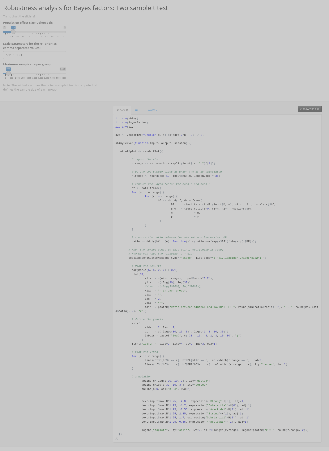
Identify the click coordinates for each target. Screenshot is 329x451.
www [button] (153, 110)
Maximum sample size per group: (27, 64)
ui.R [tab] (138, 110)
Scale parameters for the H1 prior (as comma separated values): (30, 46)
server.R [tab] (122, 110)
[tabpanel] (217, 278)
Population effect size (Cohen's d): (28, 23)
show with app (309, 109)
